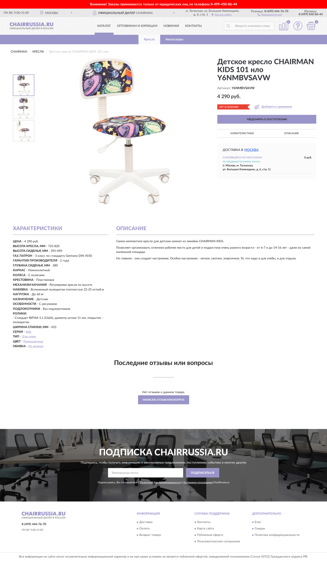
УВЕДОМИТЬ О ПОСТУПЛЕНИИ (267, 119)
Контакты (193, 25)
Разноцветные (33, 341)
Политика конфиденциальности (277, 535)
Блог (258, 522)
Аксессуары (174, 39)
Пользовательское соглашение (218, 541)
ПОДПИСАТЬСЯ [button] (202, 472)
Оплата (144, 528)
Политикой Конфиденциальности (160, 482)
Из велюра (36, 346)
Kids (28, 331)
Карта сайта (205, 528)
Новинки (171, 25)
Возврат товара (150, 535)
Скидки (260, 528)
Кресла (149, 39)
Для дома (29, 336)
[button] (270, 14)
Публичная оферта (210, 535)
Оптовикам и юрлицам (137, 25)
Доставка (145, 522)
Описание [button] (291, 133)
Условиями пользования (198, 482)
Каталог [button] (104, 25)
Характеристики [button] (242, 133)
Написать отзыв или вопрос (164, 399)
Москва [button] (251, 150)
